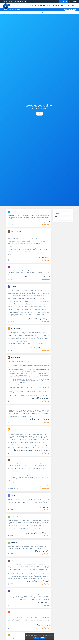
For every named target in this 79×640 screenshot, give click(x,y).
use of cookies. (50, 635)
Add (39, 113)
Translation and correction (53, 5)
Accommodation (41, 5)
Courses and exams (32, 5)
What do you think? (70, 9)
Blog (68, 5)
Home (37, 12)
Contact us (73, 5)
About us (63, 5)
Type (56, 216)
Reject (42, 637)
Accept (36, 637)
